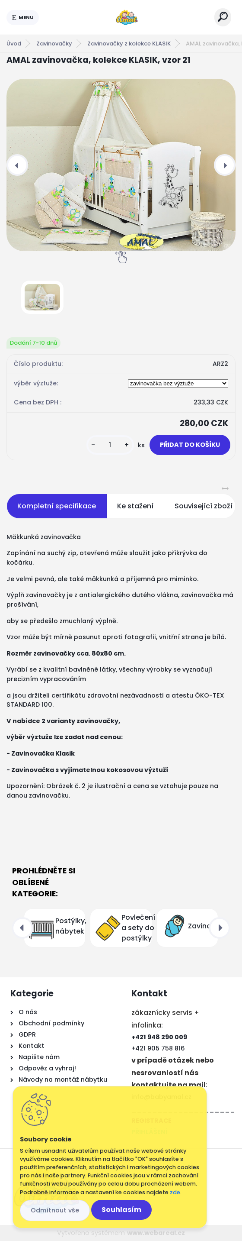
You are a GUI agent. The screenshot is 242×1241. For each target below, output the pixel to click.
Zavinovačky (54, 43)
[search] (222, 16)
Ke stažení (135, 506)
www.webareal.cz (156, 1232)
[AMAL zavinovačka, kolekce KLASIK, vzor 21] (121, 165)
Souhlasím (121, 1210)
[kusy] (110, 445)
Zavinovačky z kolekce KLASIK (129, 43)
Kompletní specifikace (56, 506)
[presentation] (17, 165)
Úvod (13, 43)
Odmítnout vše (55, 1210)
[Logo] (126, 17)
